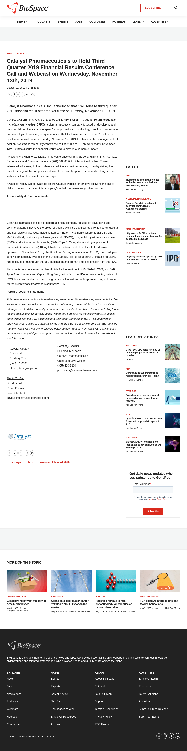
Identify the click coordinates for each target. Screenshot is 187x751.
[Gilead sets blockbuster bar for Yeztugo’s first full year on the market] (71, 581)
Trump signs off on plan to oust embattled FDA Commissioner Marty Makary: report (142, 182)
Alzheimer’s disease (138, 199)
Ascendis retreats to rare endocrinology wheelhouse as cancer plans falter (114, 604)
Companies (97, 21)
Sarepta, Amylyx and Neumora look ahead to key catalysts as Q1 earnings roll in (143, 444)
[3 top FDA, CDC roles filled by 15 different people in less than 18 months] (172, 352)
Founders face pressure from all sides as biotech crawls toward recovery (142, 398)
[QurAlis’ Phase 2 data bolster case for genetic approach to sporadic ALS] (172, 420)
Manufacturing (135, 229)
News (21, 21)
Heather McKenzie (134, 380)
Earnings (15, 462)
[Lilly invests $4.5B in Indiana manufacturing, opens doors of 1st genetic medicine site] (172, 235)
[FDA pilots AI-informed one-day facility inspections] (160, 581)
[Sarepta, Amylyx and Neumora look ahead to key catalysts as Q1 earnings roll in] (172, 444)
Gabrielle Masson (134, 243)
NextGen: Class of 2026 (54, 462)
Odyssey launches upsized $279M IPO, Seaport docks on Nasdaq (144, 258)
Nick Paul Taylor (172, 608)
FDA (128, 175)
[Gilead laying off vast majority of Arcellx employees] (27, 581)
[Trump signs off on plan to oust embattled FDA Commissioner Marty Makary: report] (172, 182)
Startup (131, 391)
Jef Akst (129, 359)
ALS (128, 414)
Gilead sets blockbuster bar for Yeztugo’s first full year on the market (69, 604)
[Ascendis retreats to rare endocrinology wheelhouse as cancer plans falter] (116, 581)
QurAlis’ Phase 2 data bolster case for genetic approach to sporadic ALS (144, 421)
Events (62, 21)
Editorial (132, 345)
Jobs (79, 21)
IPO (30, 462)
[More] (27, 21)
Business (22, 53)
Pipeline (101, 596)
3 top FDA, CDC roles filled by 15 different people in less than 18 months (143, 352)
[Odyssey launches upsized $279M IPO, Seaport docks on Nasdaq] (172, 258)
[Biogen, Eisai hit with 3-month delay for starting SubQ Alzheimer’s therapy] (172, 205)
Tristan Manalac (133, 212)
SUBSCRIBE (153, 7)
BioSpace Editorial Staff (17, 611)
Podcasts (43, 21)
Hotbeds (119, 21)
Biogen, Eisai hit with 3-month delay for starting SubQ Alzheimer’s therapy (141, 206)
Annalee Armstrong (134, 189)
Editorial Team (132, 263)
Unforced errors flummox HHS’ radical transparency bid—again (142, 374)
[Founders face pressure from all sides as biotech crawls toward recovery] (172, 397)
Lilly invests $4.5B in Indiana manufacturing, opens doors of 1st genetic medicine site (144, 236)
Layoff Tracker (17, 596)
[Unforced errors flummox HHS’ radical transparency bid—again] (172, 375)
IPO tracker (133, 252)
